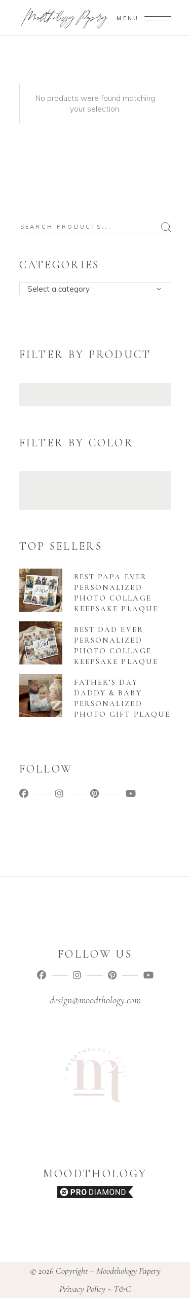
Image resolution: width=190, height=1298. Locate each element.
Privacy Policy (82, 1288)
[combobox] (95, 288)
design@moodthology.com (95, 1000)
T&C (122, 1288)
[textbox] (98, 289)
